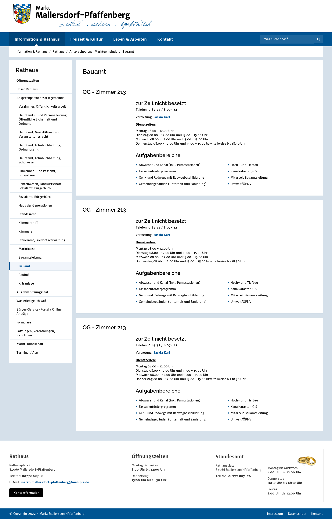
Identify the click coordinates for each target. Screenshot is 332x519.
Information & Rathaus (31, 51)
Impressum (275, 514)
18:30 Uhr (159, 480)
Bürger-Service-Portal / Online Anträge (39, 312)
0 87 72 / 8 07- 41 (162, 110)
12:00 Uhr (158, 469)
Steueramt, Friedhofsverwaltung (42, 240)
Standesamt (27, 214)
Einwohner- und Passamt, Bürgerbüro (37, 173)
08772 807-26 (239, 476)
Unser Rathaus (27, 89)
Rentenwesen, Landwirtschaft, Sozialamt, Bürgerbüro (40, 186)
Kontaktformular (26, 493)
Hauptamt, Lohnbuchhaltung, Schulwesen (40, 160)
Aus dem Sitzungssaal (32, 292)
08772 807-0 (32, 476)
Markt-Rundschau (30, 344)
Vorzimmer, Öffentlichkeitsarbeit (42, 106)
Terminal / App (27, 353)
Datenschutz (297, 514)
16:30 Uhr (274, 483)
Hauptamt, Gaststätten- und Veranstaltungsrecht (39, 134)
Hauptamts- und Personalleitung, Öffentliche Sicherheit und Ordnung (43, 119)
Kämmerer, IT (28, 223)
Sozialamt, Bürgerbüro (35, 197)
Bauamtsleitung (30, 257)
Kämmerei (26, 231)
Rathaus (58, 51)
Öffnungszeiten (28, 80)
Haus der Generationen (35, 205)
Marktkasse (27, 249)
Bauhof (24, 275)
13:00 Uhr (139, 480)
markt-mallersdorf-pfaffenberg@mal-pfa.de (55, 482)
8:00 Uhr (138, 469)
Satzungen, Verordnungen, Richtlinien (36, 333)
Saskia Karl (162, 117)
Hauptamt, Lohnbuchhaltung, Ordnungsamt (40, 147)
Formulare (24, 322)
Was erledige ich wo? (31, 301)
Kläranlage (26, 283)
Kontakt (165, 39)
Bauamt (128, 51)
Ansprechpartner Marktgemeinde (93, 51)
